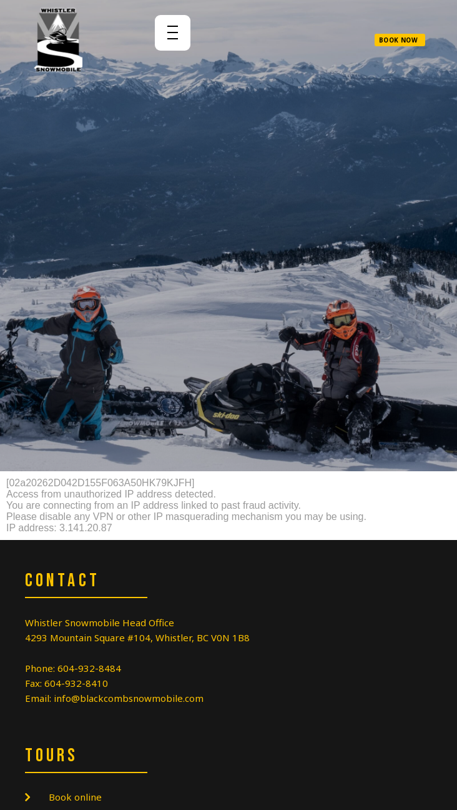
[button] (400, 40)
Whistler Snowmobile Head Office (99, 622)
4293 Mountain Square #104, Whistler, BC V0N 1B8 (137, 637)
